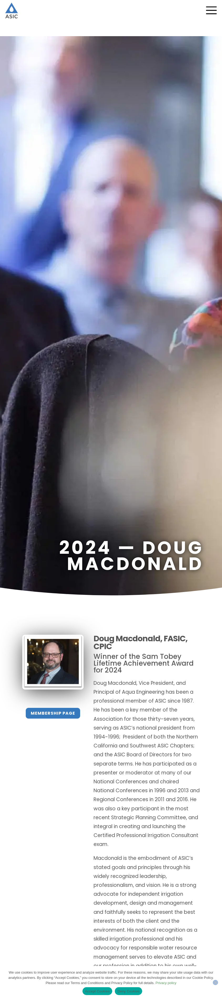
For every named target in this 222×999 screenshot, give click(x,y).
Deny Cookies (128, 991)
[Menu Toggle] (211, 10)
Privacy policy (166, 983)
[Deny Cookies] (215, 982)
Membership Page (53, 713)
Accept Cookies (97, 991)
